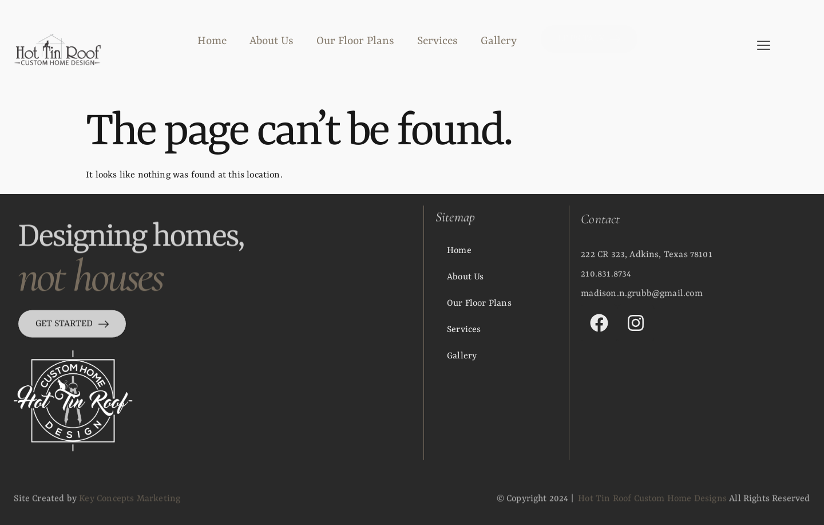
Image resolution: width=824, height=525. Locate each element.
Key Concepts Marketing (129, 503)
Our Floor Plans (355, 41)
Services (437, 41)
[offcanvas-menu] (763, 46)
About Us (271, 41)
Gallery (499, 41)
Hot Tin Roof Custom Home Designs (652, 503)
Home (212, 41)
